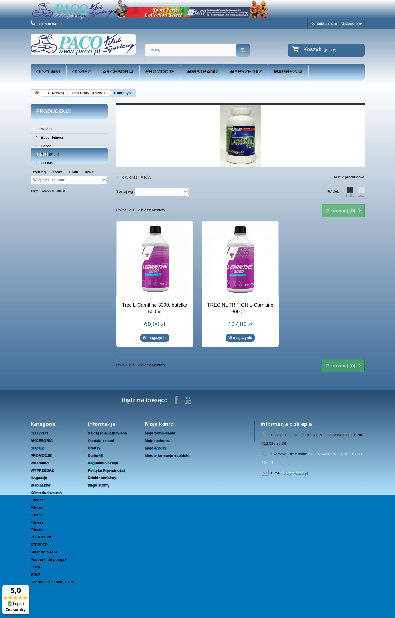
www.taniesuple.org (72, 224)
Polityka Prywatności (106, 470)
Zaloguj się (352, 23)
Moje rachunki (157, 440)
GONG (36, 567)
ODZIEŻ (81, 72)
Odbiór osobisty (102, 478)
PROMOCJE (160, 72)
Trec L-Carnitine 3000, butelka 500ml (154, 308)
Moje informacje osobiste (167, 455)
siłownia (40, 224)
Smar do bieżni (44, 552)
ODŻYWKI (48, 72)
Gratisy (94, 448)
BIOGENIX (49, 152)
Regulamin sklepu (103, 463)
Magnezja (288, 72)
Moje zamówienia (160, 433)
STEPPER (39, 545)
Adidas (46, 126)
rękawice (76, 232)
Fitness (37, 500)
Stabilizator (41, 485)
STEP (35, 574)
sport (57, 215)
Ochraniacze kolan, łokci (52, 582)
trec (94, 232)
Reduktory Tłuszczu (88, 93)
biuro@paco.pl (296, 473)
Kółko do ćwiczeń (46, 492)
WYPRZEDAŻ (246, 72)
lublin (73, 215)
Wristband (202, 72)
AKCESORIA (118, 72)
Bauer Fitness (52, 135)
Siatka (350, 192)
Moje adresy (155, 448)
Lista (361, 192)
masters (40, 232)
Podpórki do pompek (49, 559)
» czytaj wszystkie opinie (48, 254)
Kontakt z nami (323, 23)
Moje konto (159, 423)
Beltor (45, 144)
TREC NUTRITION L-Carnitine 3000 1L (240, 308)
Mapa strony (99, 485)
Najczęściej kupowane (107, 433)
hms (58, 232)
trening (39, 215)
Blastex (46, 161)
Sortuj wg (124, 191)
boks (89, 215)
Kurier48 (95, 455)
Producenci (53, 111)
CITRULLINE (42, 537)
